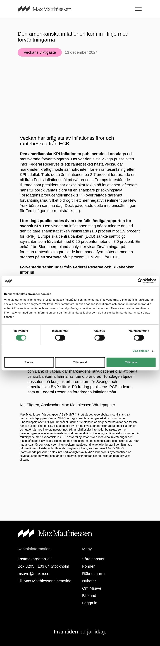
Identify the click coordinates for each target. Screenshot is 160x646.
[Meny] (138, 9)
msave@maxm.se (33, 573)
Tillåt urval (80, 362)
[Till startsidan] (49, 9)
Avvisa (29, 362)
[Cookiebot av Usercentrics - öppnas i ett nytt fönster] (140, 281)
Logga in (89, 603)
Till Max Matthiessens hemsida (44, 581)
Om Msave (91, 588)
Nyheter (89, 581)
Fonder (88, 566)
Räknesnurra (93, 573)
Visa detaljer (141, 350)
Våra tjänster (93, 559)
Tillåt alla (131, 362)
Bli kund (89, 595)
